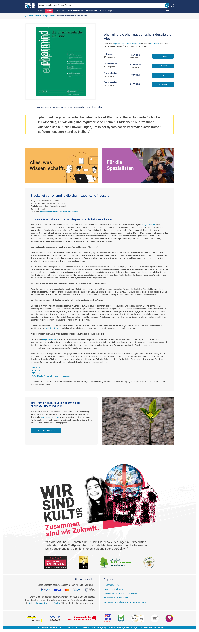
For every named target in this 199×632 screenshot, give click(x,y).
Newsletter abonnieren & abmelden (120, 593)
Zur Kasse (163, 56)
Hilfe (167, 10)
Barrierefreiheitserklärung (152, 627)
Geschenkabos (91, 10)
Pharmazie (154, 44)
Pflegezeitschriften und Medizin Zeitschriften (58, 212)
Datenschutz (72, 627)
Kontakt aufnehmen (113, 589)
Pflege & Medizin (49, 16)
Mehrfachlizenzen (53, 328)
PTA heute (36, 373)
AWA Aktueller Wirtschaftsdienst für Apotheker (51, 376)
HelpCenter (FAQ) (112, 585)
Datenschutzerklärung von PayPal (44, 603)
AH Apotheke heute (40, 370)
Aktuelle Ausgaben (107, 10)
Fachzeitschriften (75, 10)
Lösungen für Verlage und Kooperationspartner (126, 602)
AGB (62, 627)
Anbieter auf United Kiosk (116, 597)
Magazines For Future (50, 417)
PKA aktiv (36, 367)
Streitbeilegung (99, 627)
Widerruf (111, 627)
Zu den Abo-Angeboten (46, 430)
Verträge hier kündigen (127, 627)
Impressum (84, 627)
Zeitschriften (61, 10)
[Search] (167, 5)
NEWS (49, 10)
